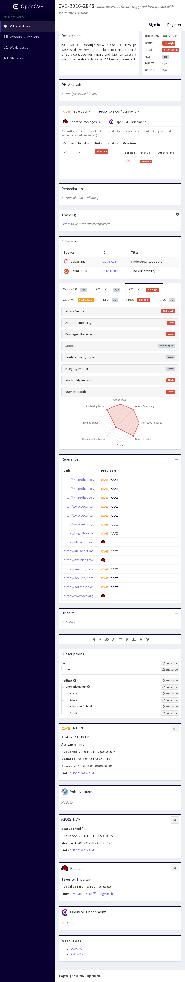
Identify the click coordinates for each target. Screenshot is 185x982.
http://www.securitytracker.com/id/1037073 (95, 524)
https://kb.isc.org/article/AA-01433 (88, 542)
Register (174, 24)
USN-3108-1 (110, 271)
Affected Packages (81, 121)
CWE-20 (76, 949)
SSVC (167, 299)
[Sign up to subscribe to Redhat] (170, 680)
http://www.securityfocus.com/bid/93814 (93, 515)
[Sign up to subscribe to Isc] (170, 663)
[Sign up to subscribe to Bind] (170, 669)
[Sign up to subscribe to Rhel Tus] (170, 713)
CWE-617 (77, 954)
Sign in (154, 24)
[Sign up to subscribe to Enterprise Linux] (170, 687)
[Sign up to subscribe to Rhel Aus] (170, 693)
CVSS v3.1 (108, 289)
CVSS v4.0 (75, 289)
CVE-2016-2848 (76, 6)
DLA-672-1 (109, 261)
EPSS (138, 299)
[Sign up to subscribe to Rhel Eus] (170, 700)
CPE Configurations (119, 111)
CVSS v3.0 (144, 289)
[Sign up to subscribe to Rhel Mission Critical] (170, 706)
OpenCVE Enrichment (127, 121)
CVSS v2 (78, 299)
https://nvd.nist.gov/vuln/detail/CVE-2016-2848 (97, 560)
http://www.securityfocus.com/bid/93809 (93, 506)
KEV (110, 299)
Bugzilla (106, 894)
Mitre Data (76, 111)
